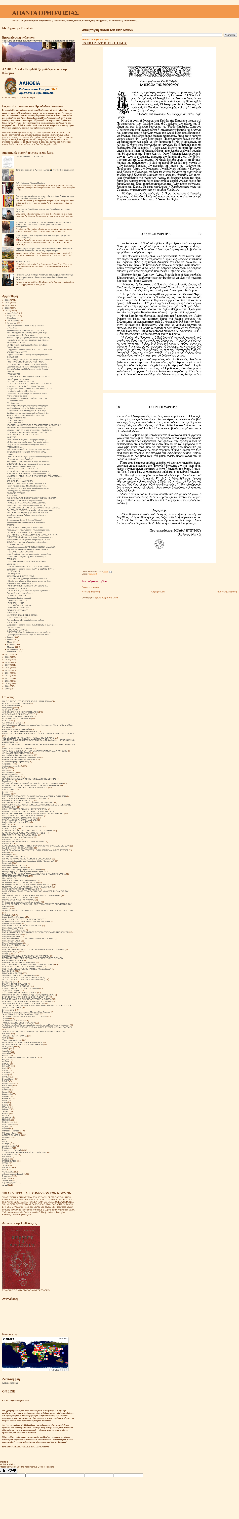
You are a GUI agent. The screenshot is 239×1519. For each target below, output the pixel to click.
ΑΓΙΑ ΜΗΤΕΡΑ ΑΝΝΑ (11, 705)
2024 (7, 305)
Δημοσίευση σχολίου (90, 587)
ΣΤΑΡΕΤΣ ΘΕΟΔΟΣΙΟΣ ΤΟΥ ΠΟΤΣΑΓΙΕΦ (20, 988)
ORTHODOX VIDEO (11, 1135)
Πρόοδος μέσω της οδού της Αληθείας (21, 491)
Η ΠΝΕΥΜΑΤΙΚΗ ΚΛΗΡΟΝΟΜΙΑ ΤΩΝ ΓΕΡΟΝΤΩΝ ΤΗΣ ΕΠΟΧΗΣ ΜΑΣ (33, 813)
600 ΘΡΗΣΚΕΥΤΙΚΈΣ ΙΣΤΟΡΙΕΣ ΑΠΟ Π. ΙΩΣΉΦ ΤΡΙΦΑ (26, 701)
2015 (7, 670)
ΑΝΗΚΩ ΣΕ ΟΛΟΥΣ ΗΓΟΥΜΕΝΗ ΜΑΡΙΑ (19, 731)
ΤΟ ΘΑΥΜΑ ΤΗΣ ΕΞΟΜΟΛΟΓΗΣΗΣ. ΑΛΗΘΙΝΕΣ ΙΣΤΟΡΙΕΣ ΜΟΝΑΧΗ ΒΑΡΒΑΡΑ (37, 1027)
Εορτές (5, 792)
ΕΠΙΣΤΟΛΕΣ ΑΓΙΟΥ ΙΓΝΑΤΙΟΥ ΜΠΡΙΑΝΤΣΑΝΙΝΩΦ (24, 798)
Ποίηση (5, 954)
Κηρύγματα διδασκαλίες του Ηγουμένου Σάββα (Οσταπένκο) (28, 861)
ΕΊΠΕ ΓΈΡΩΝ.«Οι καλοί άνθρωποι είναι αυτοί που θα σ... (29, 632)
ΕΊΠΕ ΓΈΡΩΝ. (12, 613)
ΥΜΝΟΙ (5, 1038)
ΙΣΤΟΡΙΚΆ (6, 844)
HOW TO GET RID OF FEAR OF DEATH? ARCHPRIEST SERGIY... (33, 508)
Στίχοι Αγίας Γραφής (10, 990)
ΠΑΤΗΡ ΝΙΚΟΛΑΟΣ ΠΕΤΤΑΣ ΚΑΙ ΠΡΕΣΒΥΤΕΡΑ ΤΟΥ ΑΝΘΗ (28, 939)
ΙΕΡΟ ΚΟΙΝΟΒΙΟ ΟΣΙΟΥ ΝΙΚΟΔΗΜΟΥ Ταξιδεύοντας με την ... (31, 428)
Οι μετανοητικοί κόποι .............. (19, 401)
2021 (7, 654)
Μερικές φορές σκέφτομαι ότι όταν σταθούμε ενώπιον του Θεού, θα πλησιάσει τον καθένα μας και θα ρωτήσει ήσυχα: (44, 249)
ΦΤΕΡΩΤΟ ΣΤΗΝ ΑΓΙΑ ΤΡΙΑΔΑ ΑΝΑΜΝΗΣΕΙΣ (22, 1042)
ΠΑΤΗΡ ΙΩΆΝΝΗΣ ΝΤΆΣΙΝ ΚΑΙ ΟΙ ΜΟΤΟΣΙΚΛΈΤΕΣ (27, 586)
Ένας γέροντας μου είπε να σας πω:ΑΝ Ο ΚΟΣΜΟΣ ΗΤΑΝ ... (30, 569)
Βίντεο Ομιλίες (8, 772)
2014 (7, 673)
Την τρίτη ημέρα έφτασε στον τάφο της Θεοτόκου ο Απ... (28, 635)
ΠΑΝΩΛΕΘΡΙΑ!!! (13, 374)
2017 (7, 665)
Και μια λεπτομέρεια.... (15, 479)
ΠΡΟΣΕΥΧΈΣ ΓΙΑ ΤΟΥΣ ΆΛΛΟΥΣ (20, 552)
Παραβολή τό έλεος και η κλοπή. (19, 605)
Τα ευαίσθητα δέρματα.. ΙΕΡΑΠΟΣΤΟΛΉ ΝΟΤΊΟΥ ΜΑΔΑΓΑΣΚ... (31, 547)
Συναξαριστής (8, 1010)
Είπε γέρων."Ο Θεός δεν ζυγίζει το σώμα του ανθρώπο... (29, 461)
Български (6, 1176)
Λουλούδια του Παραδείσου (14, 867)
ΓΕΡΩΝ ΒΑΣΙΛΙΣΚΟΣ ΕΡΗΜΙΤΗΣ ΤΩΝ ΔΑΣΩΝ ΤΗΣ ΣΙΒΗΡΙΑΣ (29, 779)
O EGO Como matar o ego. (17, 618)
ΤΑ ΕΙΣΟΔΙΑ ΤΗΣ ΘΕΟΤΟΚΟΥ (104, 43)
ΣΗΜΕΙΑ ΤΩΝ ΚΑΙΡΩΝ (12, 973)
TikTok (5, 1165)
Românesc (6, 1148)
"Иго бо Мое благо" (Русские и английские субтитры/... (29, 488)
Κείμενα (5, 852)
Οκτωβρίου (12, 318)
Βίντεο (5, 770)
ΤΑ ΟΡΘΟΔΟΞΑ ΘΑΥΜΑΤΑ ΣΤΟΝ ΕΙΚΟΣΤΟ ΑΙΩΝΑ (24, 1016)
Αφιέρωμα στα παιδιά (11, 766)
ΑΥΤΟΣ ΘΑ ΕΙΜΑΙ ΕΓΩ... (26, 262)
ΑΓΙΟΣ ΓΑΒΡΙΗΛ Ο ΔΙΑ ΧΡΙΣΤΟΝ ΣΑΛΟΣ (20, 712)
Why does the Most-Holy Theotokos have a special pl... (28, 549)
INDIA (4, 1100)
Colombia (6, 1072)
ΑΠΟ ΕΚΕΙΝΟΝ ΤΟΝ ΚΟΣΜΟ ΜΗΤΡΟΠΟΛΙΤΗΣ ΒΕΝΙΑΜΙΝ (28, 738)
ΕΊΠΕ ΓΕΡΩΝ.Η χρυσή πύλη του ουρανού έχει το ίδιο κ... (29, 591)
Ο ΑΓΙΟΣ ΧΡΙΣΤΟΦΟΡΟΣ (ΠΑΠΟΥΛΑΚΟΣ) (21, 889)
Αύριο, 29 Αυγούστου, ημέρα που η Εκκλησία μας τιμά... (28, 530)
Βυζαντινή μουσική (10, 774)
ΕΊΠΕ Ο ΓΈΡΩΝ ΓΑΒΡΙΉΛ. (17, 588)
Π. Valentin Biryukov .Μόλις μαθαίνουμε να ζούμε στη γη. (26, 921)
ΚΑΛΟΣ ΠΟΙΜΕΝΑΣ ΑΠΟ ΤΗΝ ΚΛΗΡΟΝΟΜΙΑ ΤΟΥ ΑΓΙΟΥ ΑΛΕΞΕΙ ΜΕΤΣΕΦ (35, 846)
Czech (5, 1074)
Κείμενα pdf (92, 574)
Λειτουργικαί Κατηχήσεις (12, 865)
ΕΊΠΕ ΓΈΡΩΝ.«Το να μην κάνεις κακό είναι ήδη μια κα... (28, 464)
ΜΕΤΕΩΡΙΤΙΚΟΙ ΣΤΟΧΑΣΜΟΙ (15, 876)
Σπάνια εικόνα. (12, 564)
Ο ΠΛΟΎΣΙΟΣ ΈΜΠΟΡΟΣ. (17, 630)
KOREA (5, 1116)
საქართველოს (9, 1182)
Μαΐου (10, 642)
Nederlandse (7, 1122)
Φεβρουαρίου (13, 649)
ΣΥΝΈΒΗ (10, 372)
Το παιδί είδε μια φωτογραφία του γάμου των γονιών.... (28, 394)
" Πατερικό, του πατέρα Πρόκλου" (20, 459)
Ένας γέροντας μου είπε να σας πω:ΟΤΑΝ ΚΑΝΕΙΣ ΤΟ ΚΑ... (30, 389)
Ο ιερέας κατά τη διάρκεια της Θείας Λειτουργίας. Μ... (27, 557)
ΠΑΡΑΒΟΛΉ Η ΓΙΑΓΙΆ (15, 603)
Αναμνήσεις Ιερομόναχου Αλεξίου (16, 729)
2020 (7, 657)
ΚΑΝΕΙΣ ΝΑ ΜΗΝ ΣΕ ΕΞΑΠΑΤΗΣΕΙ (17, 848)
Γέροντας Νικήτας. (14, 517)
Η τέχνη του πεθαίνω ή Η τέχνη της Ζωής (20, 818)
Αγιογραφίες (7, 708)
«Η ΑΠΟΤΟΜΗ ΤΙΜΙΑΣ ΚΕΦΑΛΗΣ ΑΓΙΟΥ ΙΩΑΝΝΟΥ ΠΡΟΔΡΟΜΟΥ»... (34, 476)
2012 (7, 678)
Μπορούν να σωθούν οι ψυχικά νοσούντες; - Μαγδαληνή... (29, 430)
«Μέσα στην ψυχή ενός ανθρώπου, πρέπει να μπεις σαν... (29, 449)
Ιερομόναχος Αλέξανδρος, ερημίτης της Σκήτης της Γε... (28, 406)
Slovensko (6, 1157)
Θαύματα (6, 824)
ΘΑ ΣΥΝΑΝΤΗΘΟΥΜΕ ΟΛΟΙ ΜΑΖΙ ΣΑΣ (19, 820)
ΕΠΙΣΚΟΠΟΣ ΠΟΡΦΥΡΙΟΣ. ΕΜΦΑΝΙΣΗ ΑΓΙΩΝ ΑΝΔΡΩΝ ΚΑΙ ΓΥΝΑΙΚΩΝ (34, 796)
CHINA (5, 1070)
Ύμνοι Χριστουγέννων (11, 1040)
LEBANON (6, 1118)
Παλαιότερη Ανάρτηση (226, 591)
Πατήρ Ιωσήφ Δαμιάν (11, 936)
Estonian (6, 1090)
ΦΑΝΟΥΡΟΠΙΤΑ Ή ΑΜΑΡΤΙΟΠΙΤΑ (20, 481)
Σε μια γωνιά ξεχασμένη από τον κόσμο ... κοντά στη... (28, 432)
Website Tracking (10, 1383)
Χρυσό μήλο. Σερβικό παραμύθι (19, 598)
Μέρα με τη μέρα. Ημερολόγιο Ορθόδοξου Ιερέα (22, 872)
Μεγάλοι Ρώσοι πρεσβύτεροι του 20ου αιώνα (21, 869)
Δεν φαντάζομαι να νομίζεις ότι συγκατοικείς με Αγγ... (27, 452)
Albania (5, 1049)
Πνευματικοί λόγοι (9, 951)
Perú (4, 1139)
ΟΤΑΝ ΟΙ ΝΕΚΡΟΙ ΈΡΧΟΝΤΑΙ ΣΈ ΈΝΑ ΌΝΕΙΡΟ (23, 919)
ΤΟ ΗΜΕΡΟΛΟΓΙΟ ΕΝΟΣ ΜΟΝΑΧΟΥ (18, 1023)
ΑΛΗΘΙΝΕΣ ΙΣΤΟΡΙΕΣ (11, 723)
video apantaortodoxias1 (12, 1174)
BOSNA (5, 1062)
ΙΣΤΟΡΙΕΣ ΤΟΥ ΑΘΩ (11, 839)
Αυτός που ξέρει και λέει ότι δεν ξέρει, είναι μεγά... (26, 415)
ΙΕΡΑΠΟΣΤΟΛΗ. (9, 828)
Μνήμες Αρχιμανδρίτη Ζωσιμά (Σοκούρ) (19, 880)
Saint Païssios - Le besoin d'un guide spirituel (24, 500)
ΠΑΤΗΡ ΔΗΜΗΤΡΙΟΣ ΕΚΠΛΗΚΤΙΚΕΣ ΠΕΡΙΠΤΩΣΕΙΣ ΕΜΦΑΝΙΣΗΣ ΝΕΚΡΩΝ (35, 932)
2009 (7, 686)
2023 (7, 308)
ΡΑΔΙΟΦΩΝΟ (8, 971)
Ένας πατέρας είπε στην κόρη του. (20, 593)
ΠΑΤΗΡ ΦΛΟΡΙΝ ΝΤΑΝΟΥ (13, 945)
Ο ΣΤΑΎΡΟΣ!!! (12, 357)
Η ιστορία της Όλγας (14, 627)
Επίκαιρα (6, 794)
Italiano (5, 1109)
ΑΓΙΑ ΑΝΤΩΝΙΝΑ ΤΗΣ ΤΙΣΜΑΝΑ (16, 703)
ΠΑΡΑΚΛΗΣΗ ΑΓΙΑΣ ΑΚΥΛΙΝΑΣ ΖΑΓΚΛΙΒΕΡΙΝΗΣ (26, 503)
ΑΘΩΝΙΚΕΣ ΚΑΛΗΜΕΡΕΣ (17, 352)
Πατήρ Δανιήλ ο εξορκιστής (13, 930)
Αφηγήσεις (6, 764)
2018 (7, 662)
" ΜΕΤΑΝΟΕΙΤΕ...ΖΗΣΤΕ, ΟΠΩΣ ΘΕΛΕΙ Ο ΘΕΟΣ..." (27, 528)
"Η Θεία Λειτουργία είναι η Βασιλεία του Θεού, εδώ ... (27, 542)
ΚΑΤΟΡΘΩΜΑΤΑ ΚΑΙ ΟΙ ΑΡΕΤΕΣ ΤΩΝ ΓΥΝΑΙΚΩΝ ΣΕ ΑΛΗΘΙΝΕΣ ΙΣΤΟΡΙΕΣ (35, 850)
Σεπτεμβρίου (12, 320)
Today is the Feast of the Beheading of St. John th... (27, 445)
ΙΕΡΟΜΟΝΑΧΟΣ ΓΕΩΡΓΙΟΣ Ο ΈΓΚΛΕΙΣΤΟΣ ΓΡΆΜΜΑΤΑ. (27, 831)
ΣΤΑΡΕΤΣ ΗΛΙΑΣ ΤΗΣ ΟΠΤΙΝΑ (15, 986)
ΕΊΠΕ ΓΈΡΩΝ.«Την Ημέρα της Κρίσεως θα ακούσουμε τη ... (30, 537)
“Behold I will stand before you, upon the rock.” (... (26, 330)
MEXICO (6, 1120)
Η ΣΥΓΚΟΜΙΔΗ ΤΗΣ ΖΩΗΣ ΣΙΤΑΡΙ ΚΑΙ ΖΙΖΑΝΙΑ (22, 815)
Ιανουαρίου (12, 652)
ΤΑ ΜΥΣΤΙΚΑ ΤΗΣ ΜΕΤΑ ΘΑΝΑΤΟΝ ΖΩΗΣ (20, 1014)
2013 (7, 675)
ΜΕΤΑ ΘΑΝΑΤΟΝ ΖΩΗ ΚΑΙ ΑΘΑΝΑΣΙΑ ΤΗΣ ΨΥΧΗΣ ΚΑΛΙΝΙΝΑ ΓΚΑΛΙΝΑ (34, 874)
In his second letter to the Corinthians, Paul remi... (26, 386)
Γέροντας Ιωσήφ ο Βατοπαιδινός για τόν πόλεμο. (25, 620)
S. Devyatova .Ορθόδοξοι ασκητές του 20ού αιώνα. (24, 1152)
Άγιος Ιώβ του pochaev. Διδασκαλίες (17, 716)
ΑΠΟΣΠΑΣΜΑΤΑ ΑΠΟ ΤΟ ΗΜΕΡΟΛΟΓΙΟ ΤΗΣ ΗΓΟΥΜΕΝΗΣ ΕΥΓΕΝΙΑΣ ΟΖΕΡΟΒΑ (38, 744)
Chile (4, 1068)
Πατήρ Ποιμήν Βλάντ (11, 941)
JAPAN (5, 1111)
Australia (6, 1053)
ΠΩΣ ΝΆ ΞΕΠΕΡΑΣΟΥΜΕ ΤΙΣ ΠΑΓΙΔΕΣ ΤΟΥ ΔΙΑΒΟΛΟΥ (26, 969)
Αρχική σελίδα (158, 591)
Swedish (5, 1159)
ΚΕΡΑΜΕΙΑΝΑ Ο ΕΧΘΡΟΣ (13, 856)
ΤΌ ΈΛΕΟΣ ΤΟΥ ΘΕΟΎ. (16, 544)
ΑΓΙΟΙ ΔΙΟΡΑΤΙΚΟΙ (10, 710)
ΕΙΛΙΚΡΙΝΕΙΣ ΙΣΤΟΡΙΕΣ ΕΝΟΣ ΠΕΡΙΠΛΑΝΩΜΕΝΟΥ (25, 787)
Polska (5, 1141)
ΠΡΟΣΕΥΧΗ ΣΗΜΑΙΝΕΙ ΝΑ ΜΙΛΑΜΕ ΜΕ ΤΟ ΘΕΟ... (27, 562)
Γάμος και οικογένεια (11, 777)
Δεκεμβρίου (12, 313)
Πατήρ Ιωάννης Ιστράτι (12, 934)
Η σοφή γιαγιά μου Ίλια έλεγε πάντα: (21, 335)
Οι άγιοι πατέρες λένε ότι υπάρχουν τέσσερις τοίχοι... (27, 410)
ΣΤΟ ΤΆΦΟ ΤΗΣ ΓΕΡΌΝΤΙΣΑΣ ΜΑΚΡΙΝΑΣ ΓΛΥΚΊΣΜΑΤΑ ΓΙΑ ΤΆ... (32, 535)
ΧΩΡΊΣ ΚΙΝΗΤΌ (13, 623)
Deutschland (7, 1079)
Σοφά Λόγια (7, 982)
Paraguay (6, 1137)
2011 (7, 681)
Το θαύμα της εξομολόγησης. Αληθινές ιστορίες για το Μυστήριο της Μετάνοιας (35, 1025)
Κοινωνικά (6, 863)
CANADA (6, 1066)
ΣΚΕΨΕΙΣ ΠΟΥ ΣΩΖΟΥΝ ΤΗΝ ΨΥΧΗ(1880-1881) (23, 980)
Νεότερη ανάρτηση (91, 591)
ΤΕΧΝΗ (5, 1018)
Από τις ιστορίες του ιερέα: (17, 396)
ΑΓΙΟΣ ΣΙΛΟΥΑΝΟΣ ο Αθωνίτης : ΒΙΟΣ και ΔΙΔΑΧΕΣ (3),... (29, 474)
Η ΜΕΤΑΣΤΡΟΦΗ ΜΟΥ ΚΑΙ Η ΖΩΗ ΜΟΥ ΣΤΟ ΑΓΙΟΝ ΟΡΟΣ (28, 811)
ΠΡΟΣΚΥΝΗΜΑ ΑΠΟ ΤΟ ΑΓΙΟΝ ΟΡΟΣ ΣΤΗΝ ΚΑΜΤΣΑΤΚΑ (28, 964)
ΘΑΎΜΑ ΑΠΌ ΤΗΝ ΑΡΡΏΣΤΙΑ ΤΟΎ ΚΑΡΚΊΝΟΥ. (26, 532)
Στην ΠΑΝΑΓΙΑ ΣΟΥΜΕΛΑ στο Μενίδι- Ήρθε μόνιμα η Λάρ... (30, 510)
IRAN (4, 1103)
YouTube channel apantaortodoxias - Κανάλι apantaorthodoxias (38, 40)
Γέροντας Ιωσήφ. (13, 347)
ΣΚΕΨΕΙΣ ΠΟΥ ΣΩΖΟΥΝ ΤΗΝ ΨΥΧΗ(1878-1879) (23, 977)
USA (4, 1169)
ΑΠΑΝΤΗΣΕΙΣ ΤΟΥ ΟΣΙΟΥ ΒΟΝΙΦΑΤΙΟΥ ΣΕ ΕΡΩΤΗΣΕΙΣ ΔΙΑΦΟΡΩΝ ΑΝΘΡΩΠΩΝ (38, 733)
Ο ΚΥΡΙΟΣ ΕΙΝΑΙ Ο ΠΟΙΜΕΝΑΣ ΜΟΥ (18, 897)
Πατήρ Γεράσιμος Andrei (12, 928)
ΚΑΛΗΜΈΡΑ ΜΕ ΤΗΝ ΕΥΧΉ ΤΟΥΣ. (21, 576)
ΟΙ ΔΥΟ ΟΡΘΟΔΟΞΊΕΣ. (16, 423)
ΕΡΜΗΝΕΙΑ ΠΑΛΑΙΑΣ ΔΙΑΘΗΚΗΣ (16, 800)
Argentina (6, 1051)
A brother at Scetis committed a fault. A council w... (26, 523)
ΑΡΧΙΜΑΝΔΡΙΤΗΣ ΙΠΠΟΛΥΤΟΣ (16, 753)
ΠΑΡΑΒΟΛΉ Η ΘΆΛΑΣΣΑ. (17, 600)
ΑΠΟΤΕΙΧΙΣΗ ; (12, 495)
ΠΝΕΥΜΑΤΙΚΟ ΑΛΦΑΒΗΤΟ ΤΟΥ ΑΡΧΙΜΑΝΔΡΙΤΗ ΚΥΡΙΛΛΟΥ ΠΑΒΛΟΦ (33, 949)
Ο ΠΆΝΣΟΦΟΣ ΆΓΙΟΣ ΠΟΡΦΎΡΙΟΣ (18, 900)
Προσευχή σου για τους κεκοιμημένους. (19, 962)
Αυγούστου (12, 323)
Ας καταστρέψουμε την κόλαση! (15, 761)
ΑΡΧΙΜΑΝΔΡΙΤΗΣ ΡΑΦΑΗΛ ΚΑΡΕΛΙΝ (18, 759)
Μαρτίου (11, 647)
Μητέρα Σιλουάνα (9, 878)
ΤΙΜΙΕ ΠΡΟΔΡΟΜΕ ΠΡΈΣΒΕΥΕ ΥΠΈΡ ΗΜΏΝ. (25, 362)
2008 (7, 689)
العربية (5, 1185)
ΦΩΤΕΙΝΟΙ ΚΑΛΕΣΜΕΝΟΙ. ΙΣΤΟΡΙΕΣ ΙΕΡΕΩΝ (22, 1044)
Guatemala (7, 1094)
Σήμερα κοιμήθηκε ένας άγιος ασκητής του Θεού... (26, 325)
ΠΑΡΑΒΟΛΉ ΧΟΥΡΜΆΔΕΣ (17, 610)
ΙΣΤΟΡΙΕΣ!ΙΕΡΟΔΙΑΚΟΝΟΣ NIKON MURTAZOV (23, 841)
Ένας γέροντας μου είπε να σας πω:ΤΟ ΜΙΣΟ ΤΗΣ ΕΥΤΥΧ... (30, 350)
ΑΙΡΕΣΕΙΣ (6, 720)
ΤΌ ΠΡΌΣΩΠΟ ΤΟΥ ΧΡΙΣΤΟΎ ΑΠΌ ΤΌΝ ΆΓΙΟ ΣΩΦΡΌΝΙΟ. (30, 384)
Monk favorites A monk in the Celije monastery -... (26, 408)
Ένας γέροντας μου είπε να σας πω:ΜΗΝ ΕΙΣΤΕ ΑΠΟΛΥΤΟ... (30, 625)
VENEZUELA (8, 1172)
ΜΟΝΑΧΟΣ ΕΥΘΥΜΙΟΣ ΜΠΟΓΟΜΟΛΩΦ (20, 882)
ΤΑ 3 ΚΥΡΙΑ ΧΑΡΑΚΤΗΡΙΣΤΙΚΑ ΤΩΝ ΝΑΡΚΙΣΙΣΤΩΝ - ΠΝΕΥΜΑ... (32, 498)
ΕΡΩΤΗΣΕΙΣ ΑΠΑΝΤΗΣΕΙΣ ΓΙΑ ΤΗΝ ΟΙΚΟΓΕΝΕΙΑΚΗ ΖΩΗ (27, 803)
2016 (7, 668)
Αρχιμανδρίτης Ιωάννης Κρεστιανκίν (17, 755)
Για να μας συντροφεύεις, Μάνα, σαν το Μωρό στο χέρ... (28, 566)
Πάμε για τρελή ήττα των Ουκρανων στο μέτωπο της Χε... (29, 376)
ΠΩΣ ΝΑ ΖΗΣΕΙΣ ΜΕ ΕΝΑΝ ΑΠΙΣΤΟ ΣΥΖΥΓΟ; (22, 967)
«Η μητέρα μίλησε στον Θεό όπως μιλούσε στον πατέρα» (29, 554)
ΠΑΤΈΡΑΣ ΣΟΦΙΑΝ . (15, 447)
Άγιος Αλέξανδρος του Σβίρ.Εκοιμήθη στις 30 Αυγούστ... (28, 369)
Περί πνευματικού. (14, 574)
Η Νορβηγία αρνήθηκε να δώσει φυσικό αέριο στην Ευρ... (29, 581)
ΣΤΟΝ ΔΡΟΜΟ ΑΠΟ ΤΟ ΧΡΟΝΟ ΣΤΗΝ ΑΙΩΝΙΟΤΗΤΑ (25, 997)
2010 (7, 683)
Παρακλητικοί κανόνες (11, 923)
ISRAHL (5, 1107)
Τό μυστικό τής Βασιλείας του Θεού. (20, 381)
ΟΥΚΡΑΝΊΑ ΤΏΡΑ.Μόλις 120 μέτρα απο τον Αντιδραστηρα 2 (30, 457)
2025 (7, 303)
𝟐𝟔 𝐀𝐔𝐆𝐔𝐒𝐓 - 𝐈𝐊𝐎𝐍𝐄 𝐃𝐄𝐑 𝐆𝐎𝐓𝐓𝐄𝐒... (22, 615)
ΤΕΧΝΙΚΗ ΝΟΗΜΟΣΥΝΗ (13, 1021)
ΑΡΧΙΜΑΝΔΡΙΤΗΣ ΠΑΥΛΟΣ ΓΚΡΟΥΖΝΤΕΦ (21, 757)
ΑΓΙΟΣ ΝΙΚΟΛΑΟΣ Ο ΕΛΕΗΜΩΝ (16, 718)
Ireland (5, 1105)
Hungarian (6, 1098)
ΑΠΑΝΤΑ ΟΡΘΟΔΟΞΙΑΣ (45, 12)
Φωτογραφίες (8, 1046)
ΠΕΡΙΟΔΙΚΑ (7, 947)
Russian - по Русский (11, 1150)
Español (5, 1087)
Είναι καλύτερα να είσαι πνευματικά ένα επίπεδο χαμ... (28, 398)
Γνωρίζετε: (6, 781)
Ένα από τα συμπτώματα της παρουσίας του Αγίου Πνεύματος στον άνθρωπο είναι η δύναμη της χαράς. (45, 197)
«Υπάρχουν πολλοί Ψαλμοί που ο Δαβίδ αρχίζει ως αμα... (29, 540)
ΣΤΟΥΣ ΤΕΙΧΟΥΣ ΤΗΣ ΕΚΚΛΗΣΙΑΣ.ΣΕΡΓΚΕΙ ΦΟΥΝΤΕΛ (26, 999)
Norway (5, 1128)
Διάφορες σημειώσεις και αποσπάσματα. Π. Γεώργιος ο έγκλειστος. (31, 785)
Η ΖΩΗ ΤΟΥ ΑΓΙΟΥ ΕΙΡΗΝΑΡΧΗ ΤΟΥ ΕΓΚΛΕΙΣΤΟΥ (24, 809)
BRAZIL (5, 1064)
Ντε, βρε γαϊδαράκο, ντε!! (16, 418)
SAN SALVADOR (9, 1154)
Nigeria (5, 1126)
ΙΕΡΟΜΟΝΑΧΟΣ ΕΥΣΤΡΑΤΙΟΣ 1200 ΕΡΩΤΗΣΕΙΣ (23, 833)
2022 (7, 311)
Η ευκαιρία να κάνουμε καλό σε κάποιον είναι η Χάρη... (28, 340)
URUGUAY (7, 1167)
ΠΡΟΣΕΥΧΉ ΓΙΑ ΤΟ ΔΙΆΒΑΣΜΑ (29, 157)
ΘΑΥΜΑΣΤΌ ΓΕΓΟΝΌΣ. (16, 493)
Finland (5, 1092)
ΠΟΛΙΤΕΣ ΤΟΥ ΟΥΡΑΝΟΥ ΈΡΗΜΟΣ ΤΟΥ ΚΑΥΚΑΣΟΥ (25, 956)
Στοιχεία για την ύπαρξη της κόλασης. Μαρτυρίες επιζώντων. (28, 995)
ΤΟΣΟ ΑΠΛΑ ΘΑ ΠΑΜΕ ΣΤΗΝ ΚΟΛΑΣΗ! (22, 469)
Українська (7, 1180)
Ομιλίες (5, 908)
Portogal (5, 1144)
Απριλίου (11, 644)
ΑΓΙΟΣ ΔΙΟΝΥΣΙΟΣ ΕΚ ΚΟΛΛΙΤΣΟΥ (17, 714)
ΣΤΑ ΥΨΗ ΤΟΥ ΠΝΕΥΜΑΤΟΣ (14, 984)
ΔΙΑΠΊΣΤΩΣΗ (12, 437)
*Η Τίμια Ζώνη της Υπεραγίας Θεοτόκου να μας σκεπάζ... (29, 338)
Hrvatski (5, 1096)
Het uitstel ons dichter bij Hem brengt (21, 391)
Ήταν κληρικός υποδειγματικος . (19, 379)
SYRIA (5, 1163)
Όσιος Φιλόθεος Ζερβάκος (13, 917)
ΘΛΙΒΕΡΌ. (11, 525)
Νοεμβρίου (12, 316)
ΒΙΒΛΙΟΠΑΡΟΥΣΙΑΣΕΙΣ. (16, 342)
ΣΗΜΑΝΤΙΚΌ (12, 328)
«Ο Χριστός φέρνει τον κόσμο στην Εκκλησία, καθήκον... (28, 471)
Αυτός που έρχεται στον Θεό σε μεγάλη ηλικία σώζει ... (28, 333)
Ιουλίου (10, 637)
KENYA (5, 1113)
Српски (5, 1178)
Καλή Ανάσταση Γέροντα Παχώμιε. (30, 183)
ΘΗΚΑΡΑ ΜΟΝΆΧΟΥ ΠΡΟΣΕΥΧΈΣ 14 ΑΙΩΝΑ (22, 826)
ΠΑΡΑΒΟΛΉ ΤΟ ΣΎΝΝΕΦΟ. (18, 608)
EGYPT (5, 1081)
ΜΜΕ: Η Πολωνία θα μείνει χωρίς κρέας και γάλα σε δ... (28, 513)
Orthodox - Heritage (10, 1131)
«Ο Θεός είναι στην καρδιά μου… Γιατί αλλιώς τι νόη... (27, 442)
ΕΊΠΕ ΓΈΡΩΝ (8, 790)
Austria (5, 1055)
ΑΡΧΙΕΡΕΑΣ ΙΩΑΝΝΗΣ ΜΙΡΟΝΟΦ (17, 749)
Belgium (5, 1059)
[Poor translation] (12, 1471)
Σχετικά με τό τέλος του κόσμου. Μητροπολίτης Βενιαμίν (26, 1012)
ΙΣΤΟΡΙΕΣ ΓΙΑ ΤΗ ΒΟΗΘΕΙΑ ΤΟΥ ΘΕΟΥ (19, 835)
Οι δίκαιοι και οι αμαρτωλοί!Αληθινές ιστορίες (21, 902)
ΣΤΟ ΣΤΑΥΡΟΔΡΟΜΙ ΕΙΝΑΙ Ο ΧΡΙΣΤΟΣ (19, 992)
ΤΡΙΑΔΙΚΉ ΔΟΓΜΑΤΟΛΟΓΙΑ (14, 1036)
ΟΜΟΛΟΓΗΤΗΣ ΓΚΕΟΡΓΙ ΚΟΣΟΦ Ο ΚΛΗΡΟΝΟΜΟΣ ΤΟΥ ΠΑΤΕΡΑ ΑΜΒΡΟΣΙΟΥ (37, 910)
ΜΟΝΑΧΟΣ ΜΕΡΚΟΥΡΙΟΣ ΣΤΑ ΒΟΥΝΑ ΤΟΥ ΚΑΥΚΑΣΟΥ (27, 885)
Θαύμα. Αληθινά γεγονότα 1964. (16, 822)
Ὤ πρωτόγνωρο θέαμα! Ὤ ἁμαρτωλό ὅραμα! (24, 520)
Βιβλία (4, 768)
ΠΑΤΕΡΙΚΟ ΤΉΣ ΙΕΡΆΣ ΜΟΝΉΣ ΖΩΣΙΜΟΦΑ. (22, 926)
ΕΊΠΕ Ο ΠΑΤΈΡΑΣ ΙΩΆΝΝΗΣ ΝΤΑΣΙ (21, 583)
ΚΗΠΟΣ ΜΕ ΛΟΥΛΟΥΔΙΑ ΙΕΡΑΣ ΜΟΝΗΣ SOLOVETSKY (26, 859)
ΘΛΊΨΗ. (10, 454)
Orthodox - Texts (9, 1133)
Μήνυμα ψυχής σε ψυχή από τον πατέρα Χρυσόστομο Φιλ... (30, 359)
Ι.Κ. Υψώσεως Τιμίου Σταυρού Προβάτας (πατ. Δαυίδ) (27, 345)
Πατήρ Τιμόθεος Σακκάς (12, 943)
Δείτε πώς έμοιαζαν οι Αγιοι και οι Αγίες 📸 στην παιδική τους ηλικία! (45, 170)
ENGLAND (7, 1085)
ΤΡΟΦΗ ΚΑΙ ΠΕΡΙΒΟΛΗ (16, 596)
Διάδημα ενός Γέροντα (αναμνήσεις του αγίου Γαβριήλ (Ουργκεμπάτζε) (32, 783)
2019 (7, 660)
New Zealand (8, 1124)
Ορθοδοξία (6, 915)
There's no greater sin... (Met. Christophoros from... (26, 486)
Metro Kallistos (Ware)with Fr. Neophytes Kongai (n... (27, 440)
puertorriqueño (8, 1146)
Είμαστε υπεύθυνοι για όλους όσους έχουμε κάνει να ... (28, 367)
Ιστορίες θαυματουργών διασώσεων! (18, 837)
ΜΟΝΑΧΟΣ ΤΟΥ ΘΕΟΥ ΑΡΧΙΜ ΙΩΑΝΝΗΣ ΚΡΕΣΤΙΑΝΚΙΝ (26, 887)
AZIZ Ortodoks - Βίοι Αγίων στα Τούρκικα (19, 1057)
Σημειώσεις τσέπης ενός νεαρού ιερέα (18, 975)
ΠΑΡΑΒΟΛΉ (11, 559)
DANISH (5, 1077)
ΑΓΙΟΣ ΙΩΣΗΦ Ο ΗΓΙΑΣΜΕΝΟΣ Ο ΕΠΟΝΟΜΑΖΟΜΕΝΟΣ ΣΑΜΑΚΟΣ (34, 425)
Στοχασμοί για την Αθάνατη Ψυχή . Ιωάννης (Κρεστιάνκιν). (27, 1001)
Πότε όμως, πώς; (13, 403)
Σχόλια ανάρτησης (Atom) (107, 597)
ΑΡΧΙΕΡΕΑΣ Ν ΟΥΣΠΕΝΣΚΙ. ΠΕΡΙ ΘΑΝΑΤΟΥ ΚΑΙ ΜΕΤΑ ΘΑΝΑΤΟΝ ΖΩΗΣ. (35, 751)
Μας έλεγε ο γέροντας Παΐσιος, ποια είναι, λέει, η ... (26, 515)
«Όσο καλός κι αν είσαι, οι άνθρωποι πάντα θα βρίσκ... (28, 364)
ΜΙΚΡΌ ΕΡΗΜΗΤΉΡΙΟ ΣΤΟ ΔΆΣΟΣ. (21, 466)
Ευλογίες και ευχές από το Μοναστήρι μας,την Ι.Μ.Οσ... (28, 505)
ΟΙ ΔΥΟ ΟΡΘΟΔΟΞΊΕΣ (16, 420)
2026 (7, 300)
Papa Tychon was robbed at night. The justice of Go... (27, 483)
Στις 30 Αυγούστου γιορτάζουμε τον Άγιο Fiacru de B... (27, 413)
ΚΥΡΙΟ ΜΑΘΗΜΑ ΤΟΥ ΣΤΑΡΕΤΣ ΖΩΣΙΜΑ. (23, 435)
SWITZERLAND (9, 1161)
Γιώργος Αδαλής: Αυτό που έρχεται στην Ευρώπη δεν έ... (29, 355)
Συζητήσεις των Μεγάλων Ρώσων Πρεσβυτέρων (22, 1003)
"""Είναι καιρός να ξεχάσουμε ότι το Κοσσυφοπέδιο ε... (28, 579)
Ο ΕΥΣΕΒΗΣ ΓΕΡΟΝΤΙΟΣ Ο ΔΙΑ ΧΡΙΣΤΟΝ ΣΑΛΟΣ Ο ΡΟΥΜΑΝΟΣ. (31, 895)
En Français (7, 1083)
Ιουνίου (10, 640)
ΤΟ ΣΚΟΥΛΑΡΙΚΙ (13, 571)
